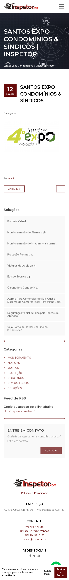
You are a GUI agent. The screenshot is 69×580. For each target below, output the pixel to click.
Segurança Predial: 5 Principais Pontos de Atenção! (33, 318)
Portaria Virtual (16, 225)
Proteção (13, 376)
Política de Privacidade (34, 493)
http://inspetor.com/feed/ (19, 415)
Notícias (12, 366)
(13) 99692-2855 (34, 535)
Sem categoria (16, 387)
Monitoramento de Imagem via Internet (31, 247)
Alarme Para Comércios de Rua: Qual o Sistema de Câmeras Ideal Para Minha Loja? (34, 304)
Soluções (13, 392)
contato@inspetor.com (34, 539)
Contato (51, 454)
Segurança (14, 382)
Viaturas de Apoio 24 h (21, 269)
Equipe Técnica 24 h (19, 280)
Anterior (14, 192)
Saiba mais (47, 572)
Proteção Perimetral (20, 258)
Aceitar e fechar (60, 572)
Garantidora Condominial (22, 291)
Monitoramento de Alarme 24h (26, 236)
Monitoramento (17, 361)
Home (7, 63)
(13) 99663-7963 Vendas (34, 531)
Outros (11, 371)
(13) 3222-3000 (34, 526)
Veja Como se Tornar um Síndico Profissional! (27, 333)
